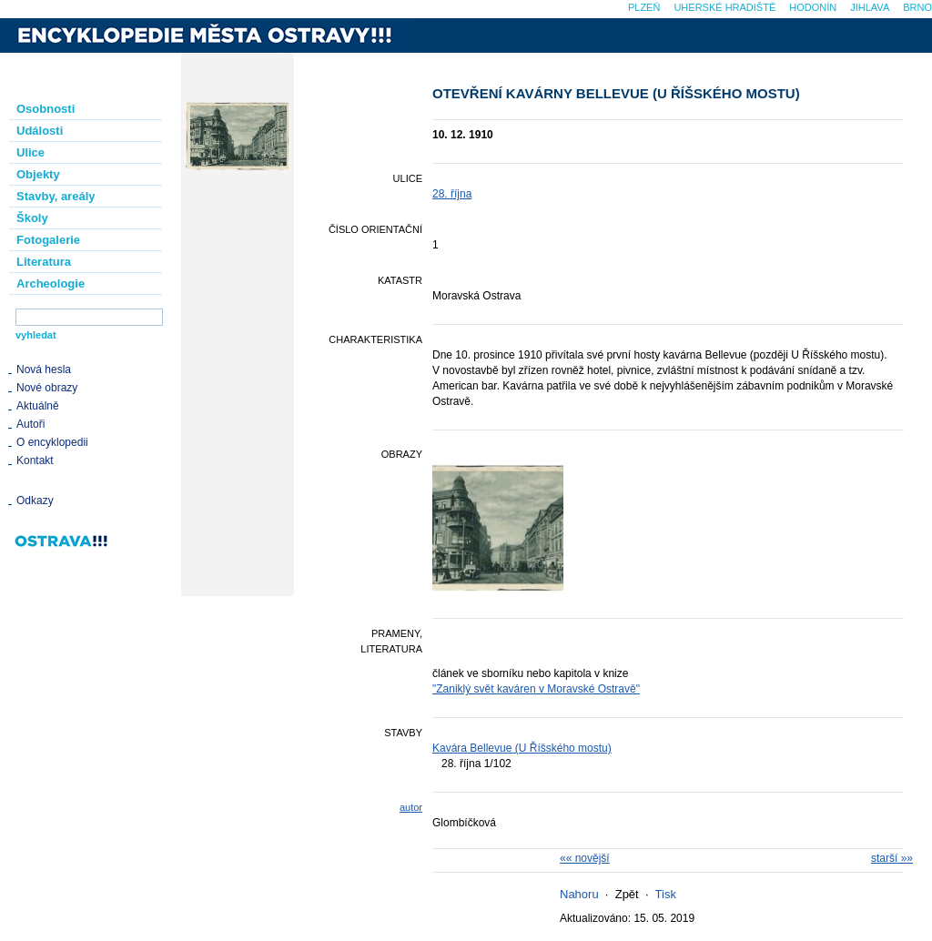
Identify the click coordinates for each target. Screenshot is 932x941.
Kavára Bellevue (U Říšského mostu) (522, 748)
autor (411, 807)
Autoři (30, 424)
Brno (917, 7)
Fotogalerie (48, 240)
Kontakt (35, 460)
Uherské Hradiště (724, 7)
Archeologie (50, 283)
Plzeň (644, 7)
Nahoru (579, 894)
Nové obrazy (46, 387)
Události (39, 130)
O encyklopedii (52, 442)
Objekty (38, 174)
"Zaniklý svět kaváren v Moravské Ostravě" (536, 689)
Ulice (30, 152)
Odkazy (35, 500)
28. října (451, 193)
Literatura (43, 261)
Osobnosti (45, 109)
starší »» (892, 858)
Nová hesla (43, 369)
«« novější (585, 858)
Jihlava (869, 7)
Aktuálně (37, 406)
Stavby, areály (55, 196)
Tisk (665, 894)
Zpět (627, 894)
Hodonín (812, 7)
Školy (32, 218)
